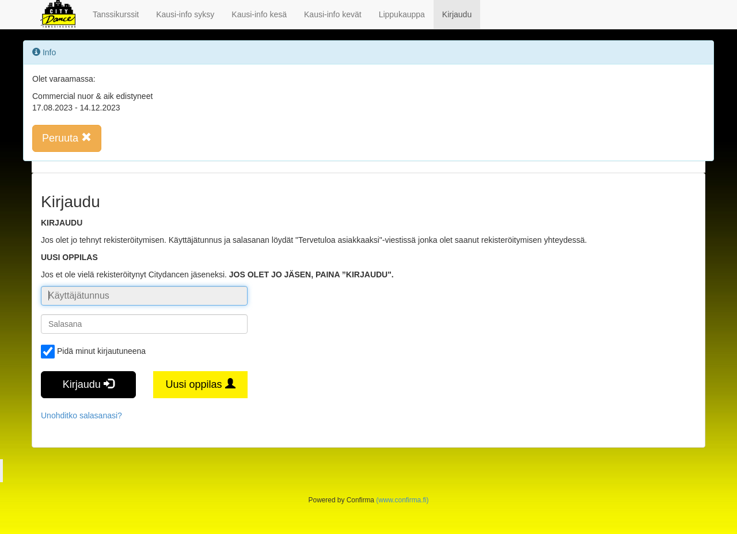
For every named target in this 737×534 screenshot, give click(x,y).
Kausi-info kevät (333, 14)
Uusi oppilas (200, 384)
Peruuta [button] (67, 138)
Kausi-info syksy (185, 14)
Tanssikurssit (116, 14)
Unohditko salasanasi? (81, 415)
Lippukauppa (402, 14)
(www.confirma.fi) (402, 500)
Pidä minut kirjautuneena (93, 351)
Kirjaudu (457, 14)
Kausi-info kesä (259, 14)
